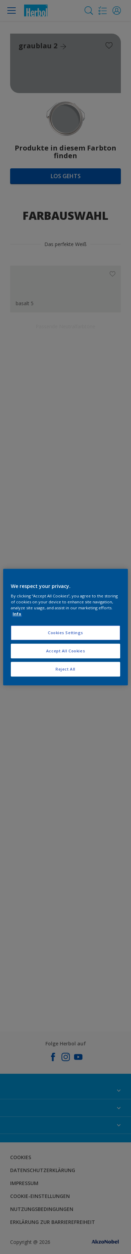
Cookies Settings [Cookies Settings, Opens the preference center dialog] (65, 633)
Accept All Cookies (65, 650)
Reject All (65, 669)
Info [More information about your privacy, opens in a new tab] (17, 613)
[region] (65, 627)
